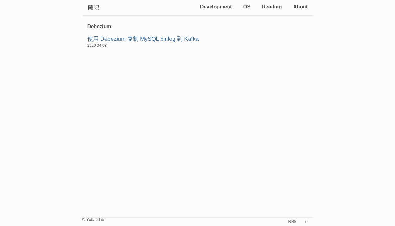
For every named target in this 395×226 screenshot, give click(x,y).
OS (246, 6)
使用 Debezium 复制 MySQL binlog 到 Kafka (143, 39)
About (300, 6)
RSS (292, 221)
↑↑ (307, 221)
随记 (93, 7)
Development (216, 6)
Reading (272, 6)
